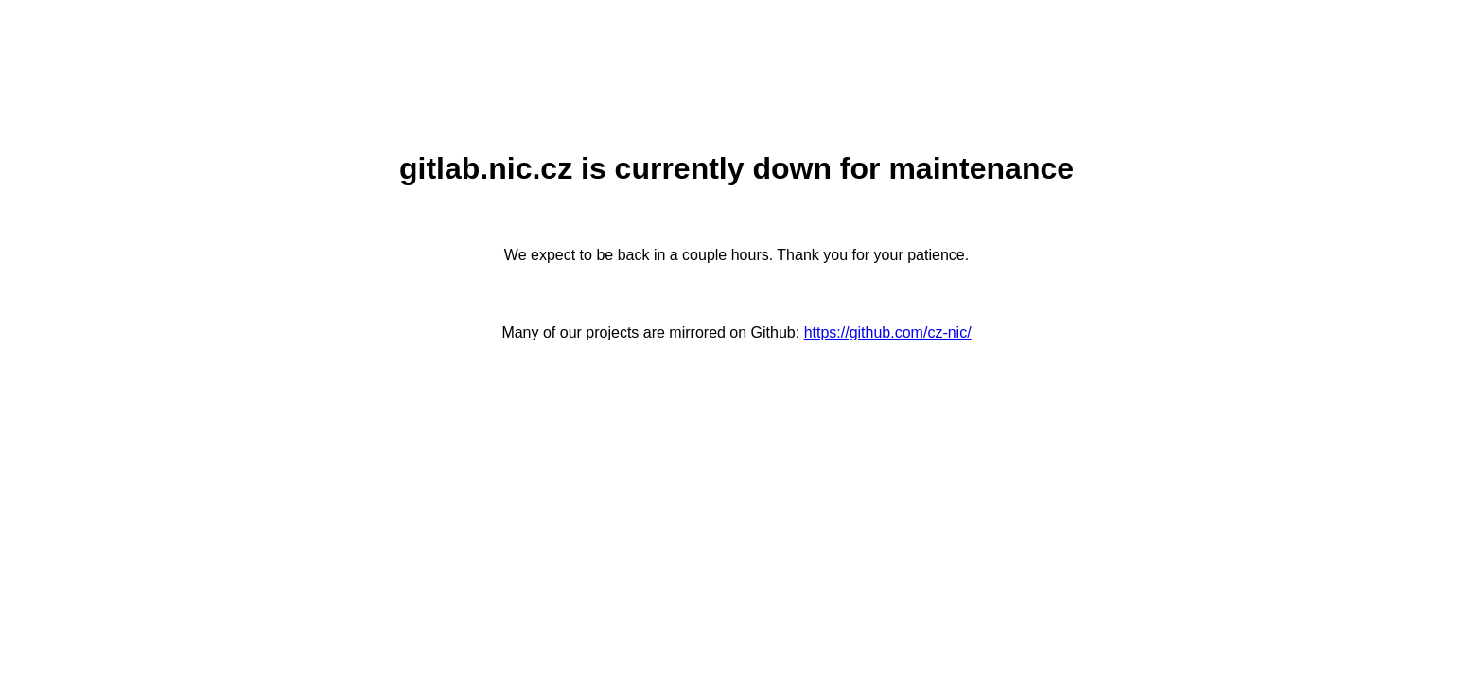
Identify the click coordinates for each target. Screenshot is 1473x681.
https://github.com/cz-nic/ (888, 332)
